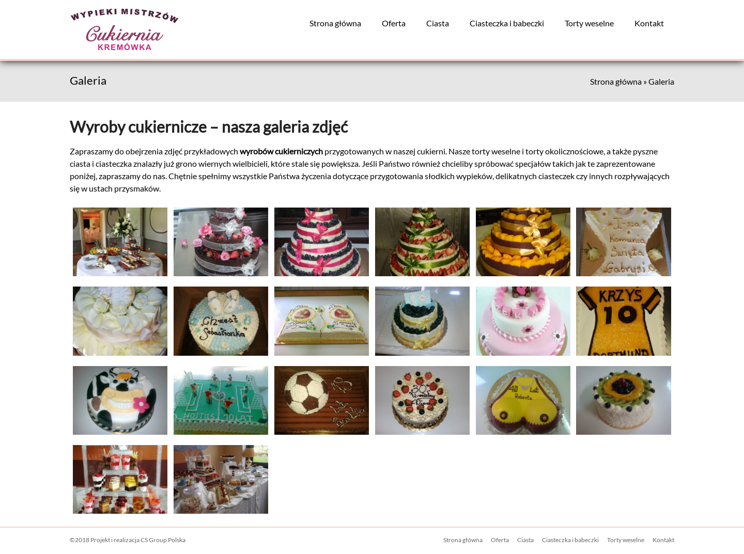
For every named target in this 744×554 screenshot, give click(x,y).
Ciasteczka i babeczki (507, 23)
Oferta (394, 23)
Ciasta (437, 23)
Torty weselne (589, 23)
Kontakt (649, 23)
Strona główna (335, 23)
